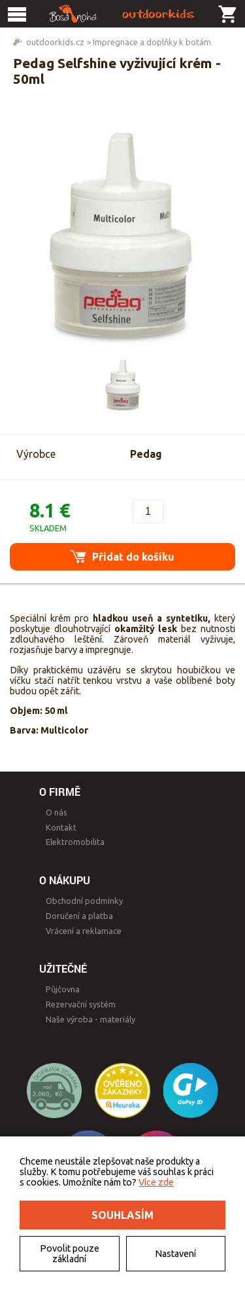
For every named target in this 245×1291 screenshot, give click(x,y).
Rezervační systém (81, 1004)
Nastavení (175, 1253)
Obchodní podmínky (84, 900)
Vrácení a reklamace (84, 930)
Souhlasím (122, 1215)
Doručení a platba (79, 915)
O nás (56, 812)
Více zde (156, 1182)
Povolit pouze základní (69, 1253)
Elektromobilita (75, 841)
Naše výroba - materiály (90, 1019)
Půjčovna (63, 989)
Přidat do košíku (122, 556)
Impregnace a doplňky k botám (152, 42)
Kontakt (61, 827)
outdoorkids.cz (55, 42)
